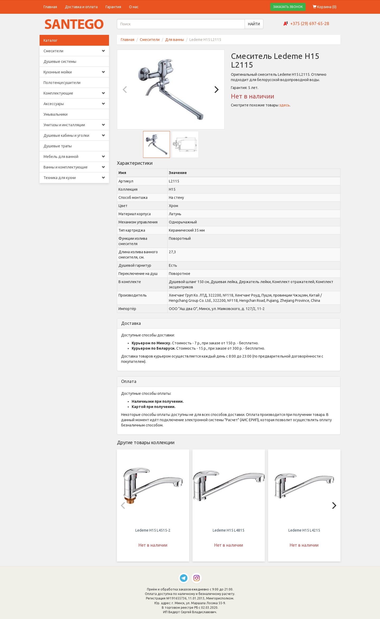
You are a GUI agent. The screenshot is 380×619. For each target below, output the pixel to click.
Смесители (74, 51)
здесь (284, 105)
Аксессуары (74, 103)
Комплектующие (74, 93)
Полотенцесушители (62, 83)
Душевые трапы (58, 146)
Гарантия (113, 7)
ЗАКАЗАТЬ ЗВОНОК (288, 6)
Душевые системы (60, 61)
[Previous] (125, 89)
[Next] (216, 89)
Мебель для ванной (74, 156)
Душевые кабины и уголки (74, 135)
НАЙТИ (254, 24)
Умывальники (56, 114)
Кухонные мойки (74, 72)
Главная (50, 7)
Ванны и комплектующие (74, 167)
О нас (134, 7)
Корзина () (324, 7)
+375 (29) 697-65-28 (309, 23)
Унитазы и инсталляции (74, 125)
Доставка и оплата (81, 7)
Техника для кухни (74, 177)
